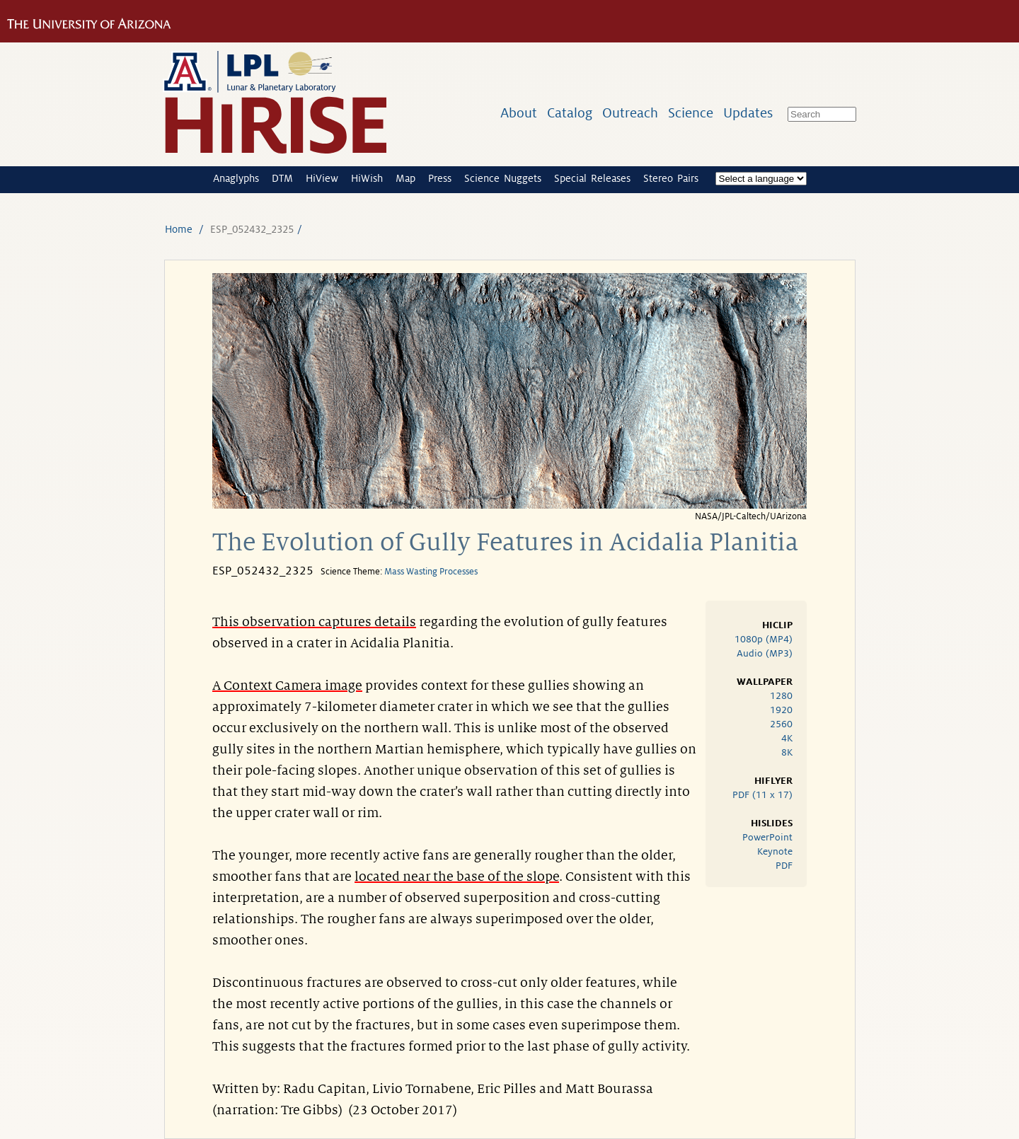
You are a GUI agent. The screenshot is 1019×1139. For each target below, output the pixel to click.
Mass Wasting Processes (431, 572)
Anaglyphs (236, 178)
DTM (282, 178)
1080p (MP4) (764, 639)
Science (690, 112)
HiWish (367, 178)
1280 (781, 695)
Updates (748, 112)
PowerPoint (767, 837)
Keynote (775, 851)
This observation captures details (314, 622)
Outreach (630, 112)
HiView (322, 178)
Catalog (569, 112)
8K (787, 752)
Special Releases (592, 178)
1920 (781, 710)
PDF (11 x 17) (762, 795)
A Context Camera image (287, 685)
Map (405, 178)
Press (439, 178)
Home (178, 229)
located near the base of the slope (457, 876)
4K (787, 738)
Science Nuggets (502, 178)
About (518, 112)
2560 (781, 724)
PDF (784, 865)
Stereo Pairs (670, 178)
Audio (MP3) (765, 653)
